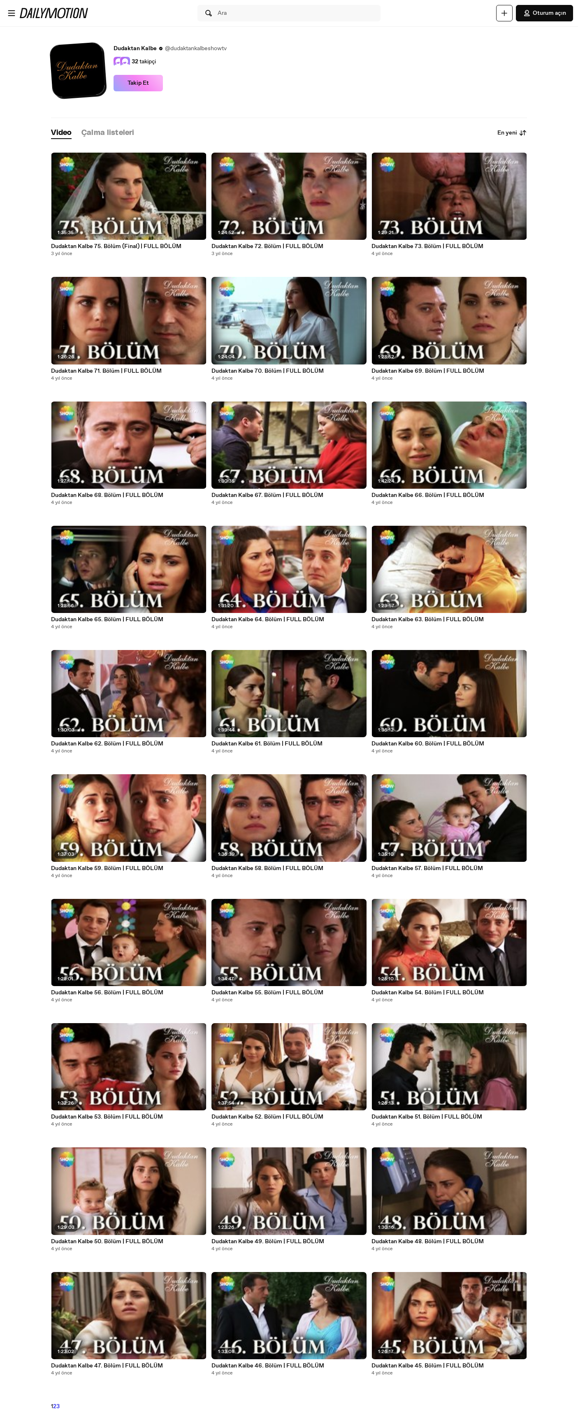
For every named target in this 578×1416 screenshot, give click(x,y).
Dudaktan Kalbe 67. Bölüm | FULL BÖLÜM (267, 495)
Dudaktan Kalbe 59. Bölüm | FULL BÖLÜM (107, 868)
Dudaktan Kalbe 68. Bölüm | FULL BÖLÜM (107, 495)
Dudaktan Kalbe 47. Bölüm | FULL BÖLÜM (107, 1366)
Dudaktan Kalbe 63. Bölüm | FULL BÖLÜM (427, 619)
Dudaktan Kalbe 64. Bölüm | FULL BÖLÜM (267, 619)
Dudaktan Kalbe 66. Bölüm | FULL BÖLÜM (427, 495)
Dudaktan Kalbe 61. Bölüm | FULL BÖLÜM (267, 743)
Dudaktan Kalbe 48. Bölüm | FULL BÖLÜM (427, 1241)
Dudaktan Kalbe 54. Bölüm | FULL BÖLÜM (427, 992)
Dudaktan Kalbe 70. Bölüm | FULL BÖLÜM (267, 371)
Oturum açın (544, 13)
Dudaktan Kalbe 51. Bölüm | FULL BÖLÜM (426, 1117)
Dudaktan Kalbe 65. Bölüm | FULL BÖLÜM (107, 619)
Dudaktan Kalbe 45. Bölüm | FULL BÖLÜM (427, 1366)
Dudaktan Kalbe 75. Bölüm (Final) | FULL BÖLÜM (116, 246)
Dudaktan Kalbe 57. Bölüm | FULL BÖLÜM (427, 868)
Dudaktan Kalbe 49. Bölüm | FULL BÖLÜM (267, 1241)
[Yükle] (504, 13)
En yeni (512, 133)
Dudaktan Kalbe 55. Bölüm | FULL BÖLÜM (267, 992)
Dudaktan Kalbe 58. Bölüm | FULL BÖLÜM (267, 868)
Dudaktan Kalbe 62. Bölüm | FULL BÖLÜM (107, 743)
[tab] (61, 133)
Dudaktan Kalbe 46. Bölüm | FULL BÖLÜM (267, 1366)
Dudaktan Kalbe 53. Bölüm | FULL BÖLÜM (107, 1117)
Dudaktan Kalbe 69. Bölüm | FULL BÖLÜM (427, 371)
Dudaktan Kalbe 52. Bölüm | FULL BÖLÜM (267, 1117)
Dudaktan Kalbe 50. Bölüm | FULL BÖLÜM (107, 1241)
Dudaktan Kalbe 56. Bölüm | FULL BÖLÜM (107, 992)
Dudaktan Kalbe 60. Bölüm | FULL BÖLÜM (427, 743)
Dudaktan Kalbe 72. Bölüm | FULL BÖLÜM (267, 246)
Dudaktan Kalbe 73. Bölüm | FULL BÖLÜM (427, 246)
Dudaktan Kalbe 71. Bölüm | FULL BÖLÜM (106, 371)
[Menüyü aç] (11, 13)
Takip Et (138, 83)
